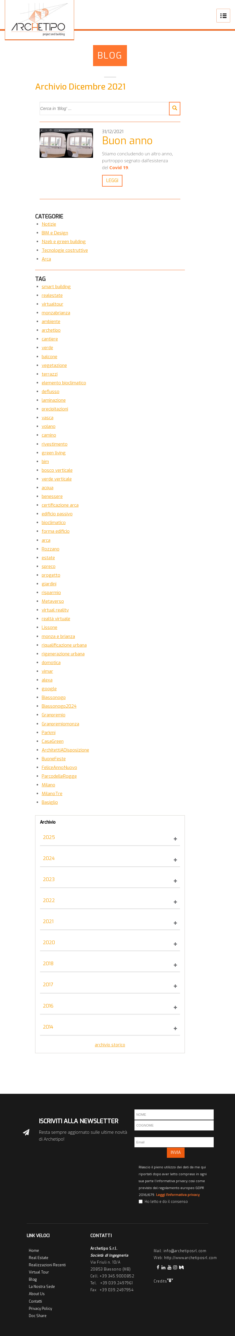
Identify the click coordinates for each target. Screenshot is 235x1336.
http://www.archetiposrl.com (190, 1257)
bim (45, 462)
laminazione (54, 400)
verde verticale (57, 479)
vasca (47, 418)
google (49, 689)
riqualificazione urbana (64, 645)
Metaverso (53, 601)
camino (49, 435)
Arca (46, 259)
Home (34, 1250)
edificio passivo (57, 514)
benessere (52, 496)
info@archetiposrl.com (185, 1251)
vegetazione (54, 365)
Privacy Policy (40, 1308)
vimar (47, 671)
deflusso (50, 392)
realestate (52, 295)
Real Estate (38, 1257)
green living (54, 453)
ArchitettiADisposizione (65, 750)
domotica (51, 663)
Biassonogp (54, 697)
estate (48, 558)
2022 (49, 900)
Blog (110, 56)
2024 (49, 858)
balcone (49, 357)
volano (49, 426)
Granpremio (53, 715)
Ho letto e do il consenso (166, 1201)
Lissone (49, 627)
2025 (49, 837)
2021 (48, 921)
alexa (47, 680)
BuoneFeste (54, 759)
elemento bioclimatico (64, 383)
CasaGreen (53, 741)
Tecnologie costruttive (65, 250)
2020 (49, 942)
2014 (48, 1027)
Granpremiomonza (60, 724)
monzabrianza (56, 313)
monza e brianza (58, 636)
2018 (48, 963)
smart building (56, 287)
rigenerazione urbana (63, 654)
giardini (49, 584)
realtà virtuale (56, 619)
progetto (51, 575)
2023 (49, 879)
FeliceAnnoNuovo (59, 767)
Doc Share (38, 1315)
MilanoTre (52, 794)
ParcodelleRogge (59, 776)
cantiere (50, 339)
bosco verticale (57, 470)
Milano (48, 785)
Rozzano (50, 549)
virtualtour (52, 304)
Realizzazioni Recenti (47, 1265)
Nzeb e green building (64, 242)
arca (46, 540)
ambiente (51, 322)
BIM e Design (55, 233)
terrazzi (50, 374)
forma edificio (56, 531)
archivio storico (110, 1045)
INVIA (176, 1152)
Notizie (49, 224)
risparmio (51, 593)
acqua (47, 488)
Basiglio (50, 802)
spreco (49, 566)
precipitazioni (55, 409)
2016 (48, 1006)
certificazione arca (60, 505)
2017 (48, 984)
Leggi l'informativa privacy (178, 1195)
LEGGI (111, 180)
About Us (37, 1294)
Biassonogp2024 (59, 706)
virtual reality (55, 610)
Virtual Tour (39, 1272)
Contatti (35, 1301)
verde (47, 348)
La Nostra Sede (42, 1286)
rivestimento (55, 444)
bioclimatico (54, 523)
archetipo (51, 330)
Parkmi (49, 733)
